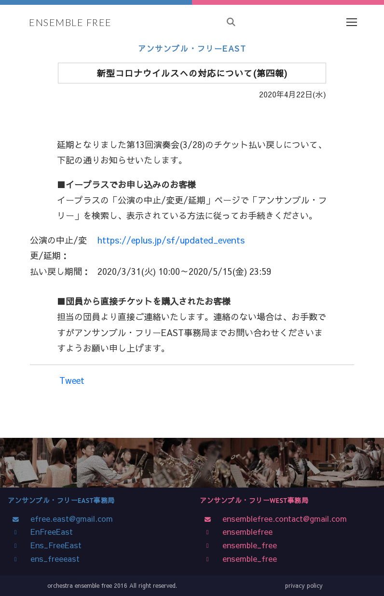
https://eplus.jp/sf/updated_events (171, 240)
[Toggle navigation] (351, 22)
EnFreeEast (49, 531)
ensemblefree (245, 531)
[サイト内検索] (231, 22)
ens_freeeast (53, 558)
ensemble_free (247, 545)
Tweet (71, 380)
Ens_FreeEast (54, 545)
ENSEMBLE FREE (70, 22)
